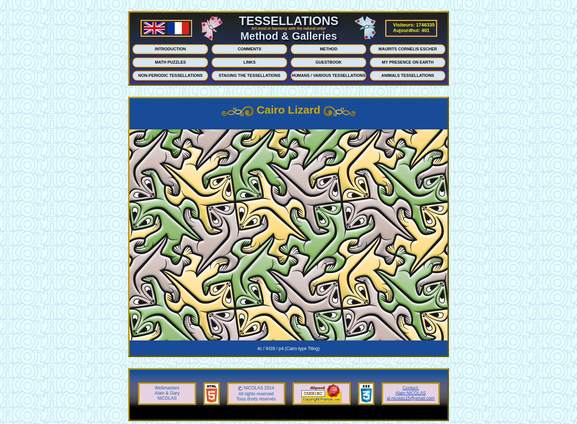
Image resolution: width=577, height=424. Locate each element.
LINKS (250, 62)
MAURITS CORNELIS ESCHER (408, 49)
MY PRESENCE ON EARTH (407, 62)
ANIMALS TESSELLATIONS (407, 75)
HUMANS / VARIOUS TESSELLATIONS (328, 75)
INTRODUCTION (170, 49)
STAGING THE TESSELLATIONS (249, 75)
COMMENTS (249, 49)
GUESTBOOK (329, 62)
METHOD (328, 49)
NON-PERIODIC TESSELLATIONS (170, 75)
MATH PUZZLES (170, 62)
